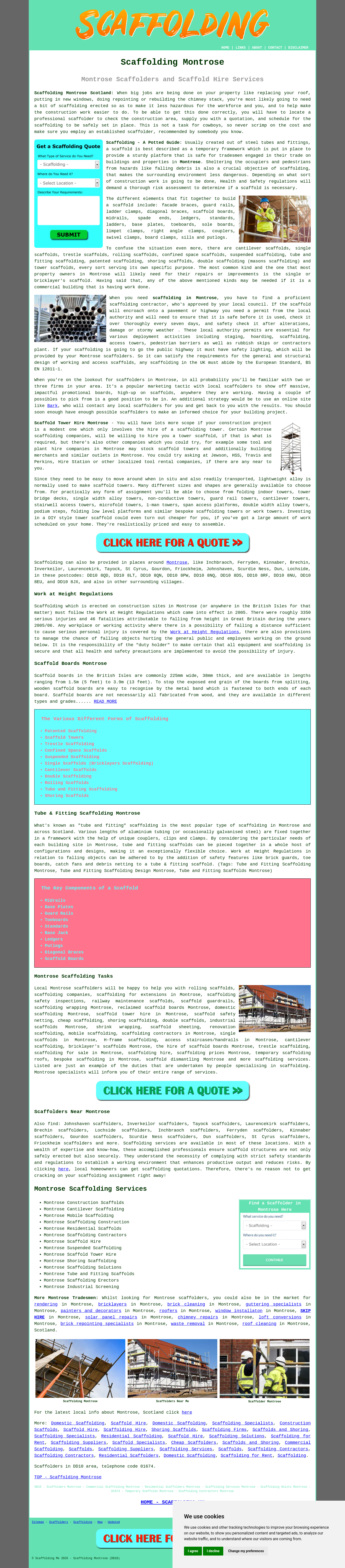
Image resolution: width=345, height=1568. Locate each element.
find (53, 1123)
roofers (168, 1310)
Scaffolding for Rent (246, 1455)
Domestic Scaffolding (77, 1423)
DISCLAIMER (298, 48)
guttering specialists (273, 1304)
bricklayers (112, 1304)
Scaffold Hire (128, 1423)
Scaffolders (58, 1522)
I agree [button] (193, 1551)
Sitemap (38, 1522)
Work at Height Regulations (204, 632)
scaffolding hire (149, 1053)
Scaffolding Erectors (93, 1280)
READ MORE (105, 701)
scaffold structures (252, 1149)
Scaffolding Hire (125, 1429)
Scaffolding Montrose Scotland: (74, 93)
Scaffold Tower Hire (91, 1254)
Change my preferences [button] (246, 1551)
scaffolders (88, 988)
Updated (114, 1522)
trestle (72, 254)
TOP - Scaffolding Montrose (68, 1477)
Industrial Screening (93, 1286)
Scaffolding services (149, 1143)
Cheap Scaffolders (193, 1442)
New (100, 1522)
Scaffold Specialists (138, 1442)
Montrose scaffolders (106, 356)
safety (224, 323)
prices (216, 1053)
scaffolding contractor (138, 304)
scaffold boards (213, 211)
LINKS (241, 48)
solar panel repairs (111, 1317)
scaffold (121, 149)
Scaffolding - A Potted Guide (142, 142)
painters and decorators (91, 1310)
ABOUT (257, 48)
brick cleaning (186, 1304)
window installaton (239, 1310)
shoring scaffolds (169, 261)
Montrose (190, 162)
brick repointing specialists (97, 1323)
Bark (52, 405)
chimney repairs (198, 1317)
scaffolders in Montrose (146, 379)
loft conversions (280, 1317)
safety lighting (251, 349)
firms (57, 386)
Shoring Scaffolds (173, 1429)
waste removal (188, 1323)
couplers (222, 231)
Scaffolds (80, 1449)
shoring (117, 1020)
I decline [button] (213, 1551)
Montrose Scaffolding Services (90, 1189)
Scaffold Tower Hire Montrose (71, 423)
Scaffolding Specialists (242, 1423)
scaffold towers (178, 449)
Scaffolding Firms (224, 1429)
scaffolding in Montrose (185, 298)
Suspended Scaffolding (94, 1248)
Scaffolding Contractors (278, 1449)
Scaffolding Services (186, 1449)
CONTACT (275, 48)
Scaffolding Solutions (236, 1436)
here (63, 1169)
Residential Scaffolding (131, 1436)
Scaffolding (48, 562)
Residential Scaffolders (128, 1455)
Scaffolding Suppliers (78, 1442)
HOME (225, 48)
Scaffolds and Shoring (280, 1429)
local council (249, 304)
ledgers (189, 218)
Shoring (76, 1261)
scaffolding (127, 261)
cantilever (249, 248)
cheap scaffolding (80, 1020)
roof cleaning (259, 1323)
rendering (46, 1304)
